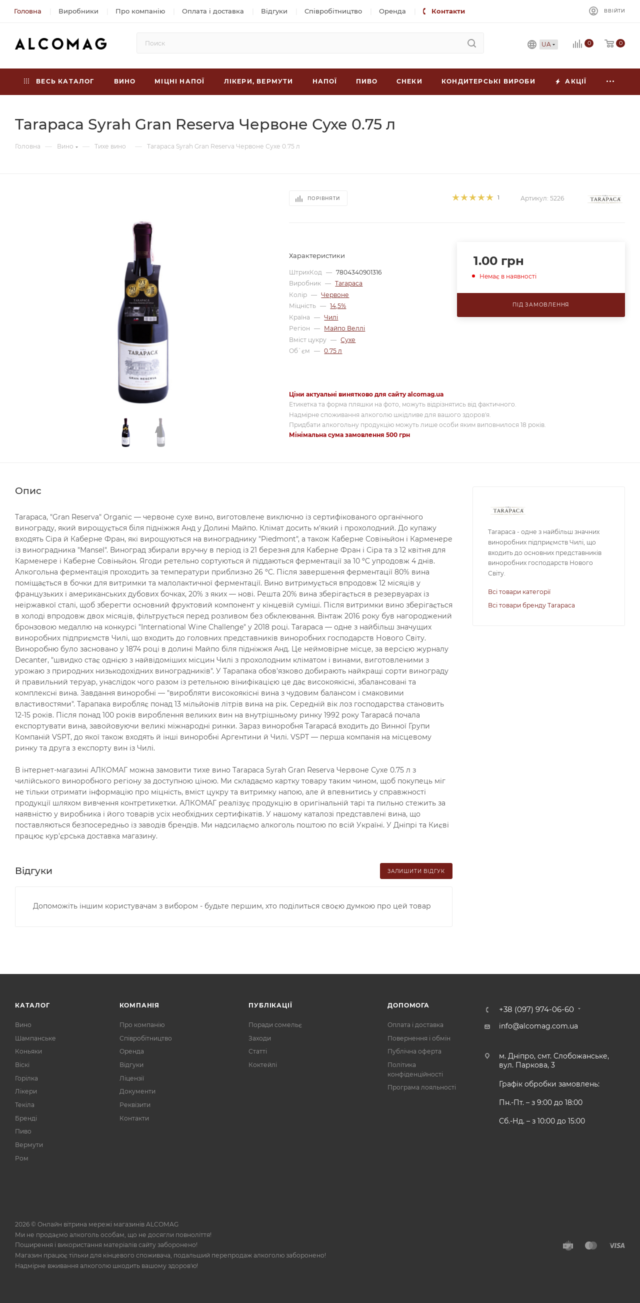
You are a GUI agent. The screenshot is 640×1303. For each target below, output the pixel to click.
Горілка (26, 1078)
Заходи (259, 1038)
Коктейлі (262, 1064)
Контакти (134, 1118)
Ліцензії (132, 1078)
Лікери (26, 1091)
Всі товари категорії (519, 592)
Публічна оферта (415, 1051)
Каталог (32, 1005)
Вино (23, 1024)
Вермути (29, 1144)
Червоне (335, 294)
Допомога (408, 1005)
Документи (138, 1091)
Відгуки (132, 1064)
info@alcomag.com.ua (538, 1026)
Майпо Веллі (344, 328)
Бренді (26, 1118)
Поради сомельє (275, 1024)
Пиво (23, 1131)
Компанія (140, 1005)
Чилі (331, 317)
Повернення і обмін (419, 1038)
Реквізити (135, 1104)
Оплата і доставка (416, 1024)
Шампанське (35, 1038)
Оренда (132, 1051)
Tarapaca (348, 283)
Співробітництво (146, 1038)
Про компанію (142, 1024)
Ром (21, 1158)
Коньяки (28, 1051)
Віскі (22, 1064)
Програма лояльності (422, 1087)
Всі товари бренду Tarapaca (531, 605)
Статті (257, 1051)
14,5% (338, 306)
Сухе (348, 340)
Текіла (24, 1104)
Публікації (270, 1005)
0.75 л (333, 350)
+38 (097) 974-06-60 (536, 1010)
